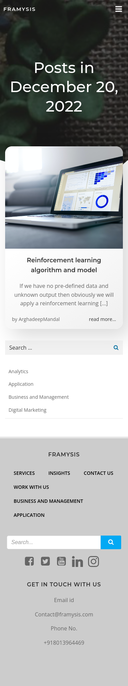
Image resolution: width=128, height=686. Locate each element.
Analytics (18, 371)
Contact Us (98, 473)
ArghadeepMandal (39, 319)
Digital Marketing (27, 410)
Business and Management (39, 397)
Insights (59, 473)
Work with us (31, 487)
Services (24, 473)
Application (21, 384)
